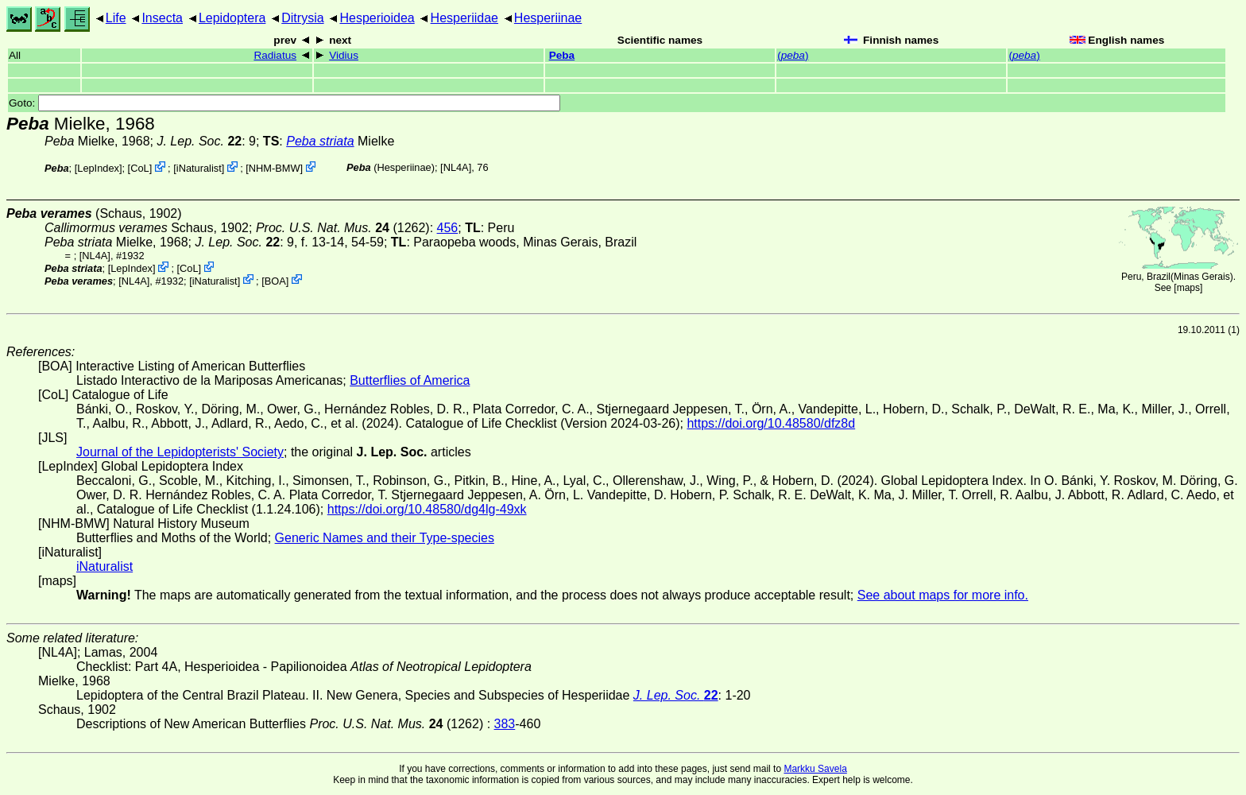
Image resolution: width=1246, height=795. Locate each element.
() (792, 55)
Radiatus (274, 55)
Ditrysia (302, 18)
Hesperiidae (464, 18)
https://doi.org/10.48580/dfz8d (771, 423)
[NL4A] (455, 167)
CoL (139, 168)
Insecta (162, 18)
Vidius (343, 55)
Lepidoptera (232, 18)
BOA (275, 280)
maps (1188, 287)
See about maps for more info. (942, 595)
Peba (562, 55)
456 (448, 228)
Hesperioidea (376, 18)
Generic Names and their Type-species (384, 538)
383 (505, 724)
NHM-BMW (274, 168)
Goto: (284, 103)
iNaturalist (199, 168)
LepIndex (98, 168)
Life (116, 18)
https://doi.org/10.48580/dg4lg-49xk (427, 509)
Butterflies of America (410, 380)
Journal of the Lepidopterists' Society (180, 452)
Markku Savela (815, 768)
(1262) (343, 228)
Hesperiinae (548, 18)
